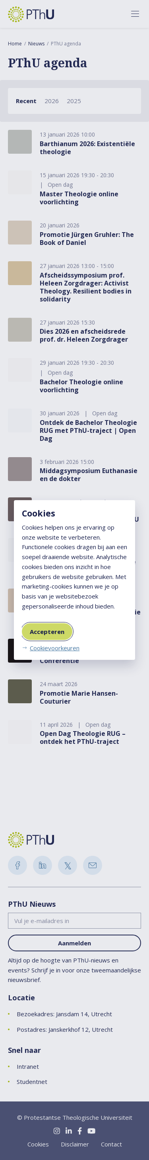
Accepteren (47, 632)
